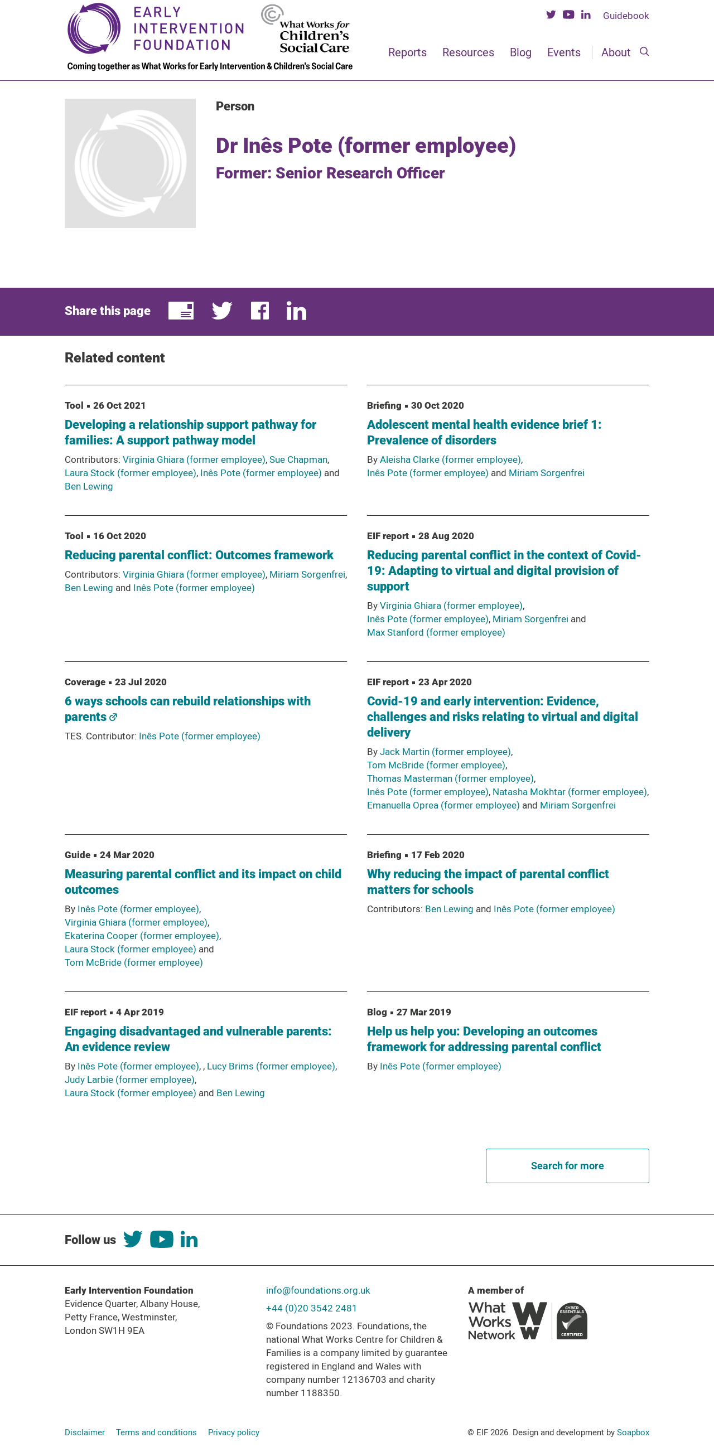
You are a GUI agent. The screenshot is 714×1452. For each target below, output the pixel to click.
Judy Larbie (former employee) (130, 1079)
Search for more (567, 1166)
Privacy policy (233, 1432)
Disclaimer (85, 1432)
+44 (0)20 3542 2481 (312, 1308)
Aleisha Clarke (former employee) (450, 459)
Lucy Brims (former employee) (271, 1066)
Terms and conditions (156, 1432)
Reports (407, 52)
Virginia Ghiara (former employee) (194, 459)
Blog (521, 52)
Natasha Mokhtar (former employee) (570, 791)
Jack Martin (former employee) (445, 751)
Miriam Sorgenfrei (547, 472)
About (616, 52)
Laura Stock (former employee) (130, 472)
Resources (468, 52)
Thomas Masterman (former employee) (450, 778)
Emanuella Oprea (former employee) (443, 805)
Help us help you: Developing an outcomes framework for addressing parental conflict (484, 1039)
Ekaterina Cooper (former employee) (142, 935)
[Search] (644, 52)
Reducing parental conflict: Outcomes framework (199, 555)
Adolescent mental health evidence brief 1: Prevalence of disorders (484, 432)
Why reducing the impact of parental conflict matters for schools (488, 882)
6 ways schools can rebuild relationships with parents (188, 709)
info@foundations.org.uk (318, 1290)
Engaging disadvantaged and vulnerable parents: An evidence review (198, 1039)
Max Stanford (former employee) (436, 632)
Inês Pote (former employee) (261, 472)
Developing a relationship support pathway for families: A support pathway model (190, 432)
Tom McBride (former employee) (436, 765)
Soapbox (633, 1432)
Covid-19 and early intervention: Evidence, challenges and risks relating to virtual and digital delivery (502, 716)
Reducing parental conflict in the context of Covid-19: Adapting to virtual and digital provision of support (504, 570)
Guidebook (626, 15)
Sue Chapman (298, 459)
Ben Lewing (89, 486)
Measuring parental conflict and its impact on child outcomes (203, 882)
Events (564, 52)
